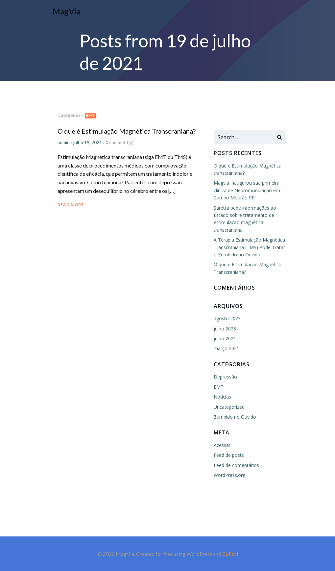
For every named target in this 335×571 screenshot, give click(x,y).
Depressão (225, 377)
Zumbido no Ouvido (235, 417)
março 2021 (226, 348)
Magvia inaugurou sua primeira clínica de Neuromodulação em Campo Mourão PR (247, 190)
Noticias (222, 397)
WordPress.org (229, 475)
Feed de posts (229, 455)
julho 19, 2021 (87, 142)
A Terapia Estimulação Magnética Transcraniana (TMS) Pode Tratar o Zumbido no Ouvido (249, 247)
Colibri (230, 554)
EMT (90, 115)
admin (64, 142)
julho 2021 (225, 338)
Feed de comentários (236, 465)
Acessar (222, 445)
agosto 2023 (227, 318)
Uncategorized (229, 407)
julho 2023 (225, 328)
